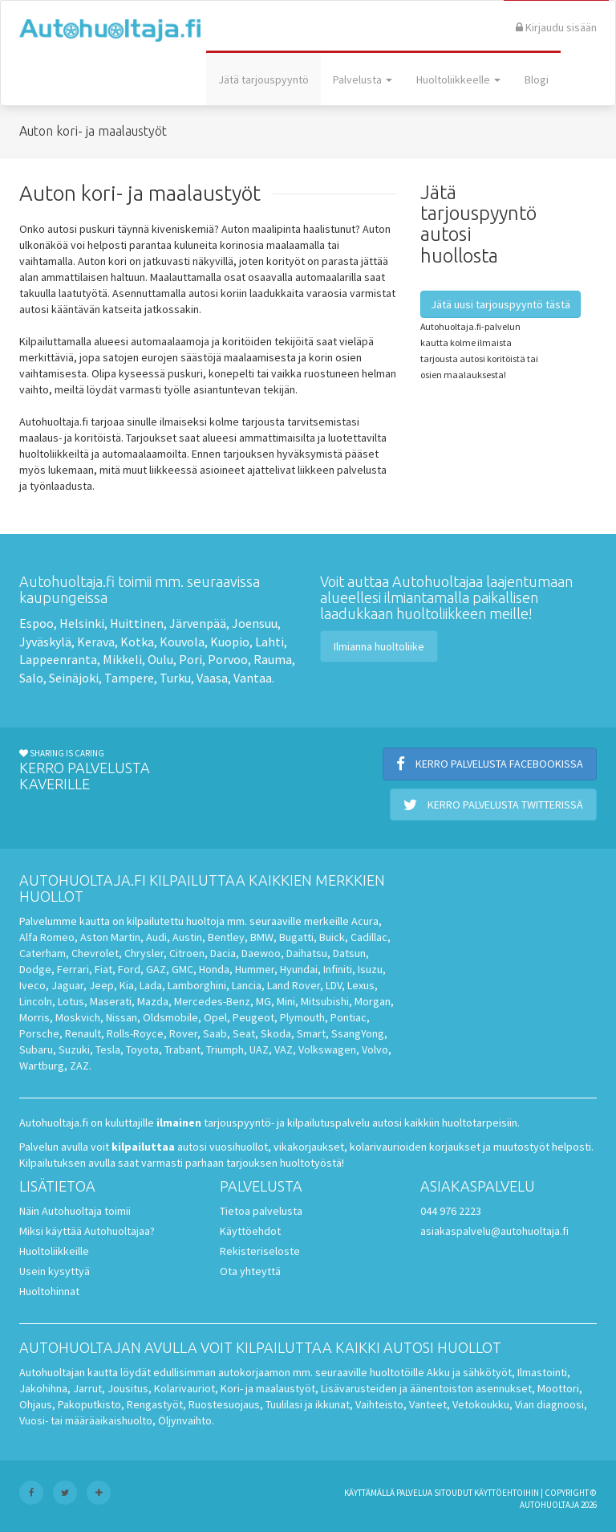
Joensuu (255, 623)
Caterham (42, 953)
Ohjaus (35, 1404)
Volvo (375, 1049)
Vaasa (212, 678)
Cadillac (369, 937)
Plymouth (302, 1017)
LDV (334, 985)
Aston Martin (110, 937)
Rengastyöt (155, 1404)
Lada (151, 985)
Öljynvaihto (185, 1420)
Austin (187, 937)
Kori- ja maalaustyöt (268, 1388)
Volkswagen (327, 1049)
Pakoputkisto (89, 1404)
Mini (286, 1001)
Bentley (226, 937)
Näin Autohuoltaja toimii (75, 1211)
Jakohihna (43, 1388)
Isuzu (370, 969)
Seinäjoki (74, 678)
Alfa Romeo (47, 937)
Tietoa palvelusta (261, 1211)
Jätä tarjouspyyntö (263, 79)
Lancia (246, 985)
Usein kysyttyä (54, 1271)
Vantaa (252, 678)
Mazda (152, 1001)
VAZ (283, 1049)
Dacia (223, 953)
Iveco (32, 985)
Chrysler (144, 953)
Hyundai (299, 969)
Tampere (129, 678)
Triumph (225, 1049)
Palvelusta (362, 79)
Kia (127, 985)
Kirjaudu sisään (556, 27)
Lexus (361, 985)
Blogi (537, 79)
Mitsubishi (325, 1001)
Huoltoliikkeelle (458, 79)
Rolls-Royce (135, 1033)
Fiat (103, 969)
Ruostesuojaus (224, 1404)
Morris (34, 1017)
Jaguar (67, 985)
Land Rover (293, 985)
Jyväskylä (45, 642)
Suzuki (74, 1049)
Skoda (276, 1033)
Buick (332, 937)
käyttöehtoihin (506, 1492)
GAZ (156, 969)
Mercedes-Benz (212, 1001)
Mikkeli (122, 659)
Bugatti (296, 937)
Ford (129, 969)
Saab (215, 1033)
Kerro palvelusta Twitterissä (493, 804)
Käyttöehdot (250, 1231)
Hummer (254, 969)
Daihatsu (306, 953)
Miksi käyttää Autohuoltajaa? (87, 1231)
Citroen (187, 953)
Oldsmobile (170, 1017)
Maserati (111, 1001)
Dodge (35, 969)
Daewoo (261, 953)
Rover (183, 1033)
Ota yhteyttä (250, 1271)
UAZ (259, 1049)
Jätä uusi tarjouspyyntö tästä (500, 304)
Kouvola (182, 642)
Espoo (36, 623)
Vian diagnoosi (549, 1404)
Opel (215, 1017)
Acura (365, 921)
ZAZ (79, 1065)
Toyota (142, 1049)
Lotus (71, 1001)
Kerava (96, 642)
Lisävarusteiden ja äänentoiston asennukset (426, 1388)
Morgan (373, 1001)
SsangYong (357, 1033)
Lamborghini (197, 985)
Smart (311, 1033)
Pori (190, 659)
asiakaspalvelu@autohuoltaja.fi (494, 1231)
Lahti (269, 642)
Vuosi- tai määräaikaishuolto (85, 1420)
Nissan (121, 1017)
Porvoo (228, 659)
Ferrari (73, 969)
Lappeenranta (58, 659)
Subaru (36, 1049)
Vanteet (428, 1404)
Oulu (160, 659)
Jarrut (87, 1388)
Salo (31, 678)
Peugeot (253, 1017)
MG (263, 1001)
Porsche (39, 1033)
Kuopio (229, 642)
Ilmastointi (542, 1372)
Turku (175, 678)
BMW (262, 937)
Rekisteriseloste (260, 1251)
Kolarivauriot (184, 1388)
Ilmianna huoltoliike (379, 646)
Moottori (558, 1388)
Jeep (101, 985)
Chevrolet (95, 953)
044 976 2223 (450, 1211)
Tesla (107, 1049)
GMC (182, 969)
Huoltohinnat (49, 1291)
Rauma (272, 659)
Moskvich (77, 1017)
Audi (156, 937)
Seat (244, 1033)
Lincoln (35, 1001)
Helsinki (81, 623)
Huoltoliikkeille (54, 1251)
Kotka (137, 642)
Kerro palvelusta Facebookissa (489, 763)
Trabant (182, 1049)
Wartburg (41, 1065)
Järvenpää (197, 623)
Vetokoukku (480, 1404)
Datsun (349, 953)
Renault (83, 1033)
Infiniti (337, 969)
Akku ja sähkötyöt (469, 1372)
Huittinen (137, 623)
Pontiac (348, 1017)
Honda (214, 969)
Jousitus (127, 1388)
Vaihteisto (379, 1404)
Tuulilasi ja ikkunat (307, 1404)
